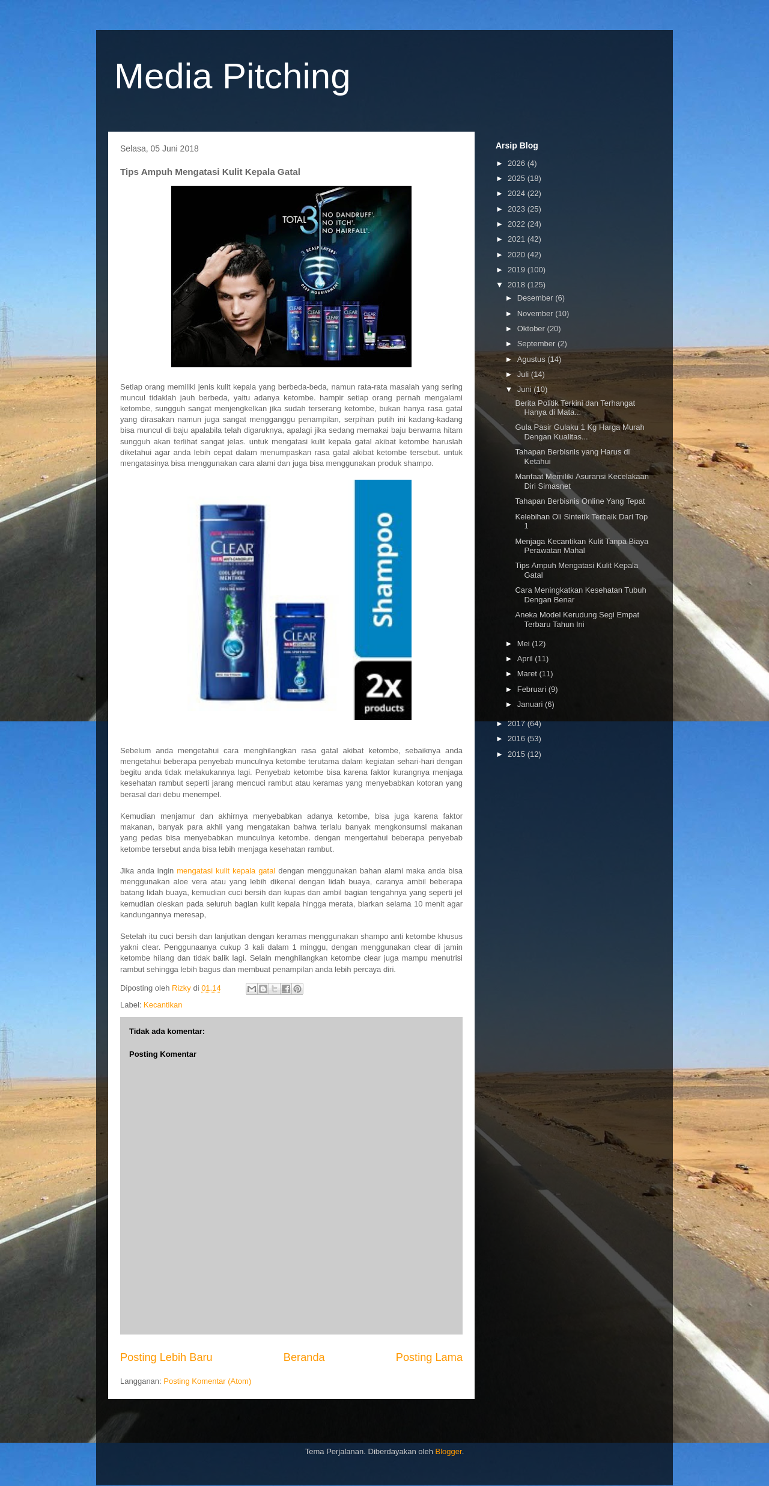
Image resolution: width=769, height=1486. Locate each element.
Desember (536, 297)
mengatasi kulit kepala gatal (226, 870)
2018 (517, 284)
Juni (525, 389)
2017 (517, 723)
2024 (517, 193)
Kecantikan (163, 1004)
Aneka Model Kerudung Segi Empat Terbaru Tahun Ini (577, 619)
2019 (517, 269)
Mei (524, 643)
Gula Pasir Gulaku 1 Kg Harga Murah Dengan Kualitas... (579, 432)
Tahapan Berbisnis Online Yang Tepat (580, 501)
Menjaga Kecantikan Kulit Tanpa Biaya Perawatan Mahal (581, 546)
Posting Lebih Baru (166, 1357)
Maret (528, 673)
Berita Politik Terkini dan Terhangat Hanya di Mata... (575, 408)
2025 (517, 178)
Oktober (532, 328)
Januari (531, 704)
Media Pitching (232, 76)
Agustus (532, 359)
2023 (517, 208)
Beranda (304, 1357)
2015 (517, 754)
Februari (533, 689)
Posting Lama (429, 1357)
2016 (517, 738)
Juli (524, 374)
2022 (517, 223)
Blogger (449, 1451)
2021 (517, 238)
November (536, 313)
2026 (517, 163)
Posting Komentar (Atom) (207, 1381)
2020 (517, 254)
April (526, 658)
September (537, 343)
